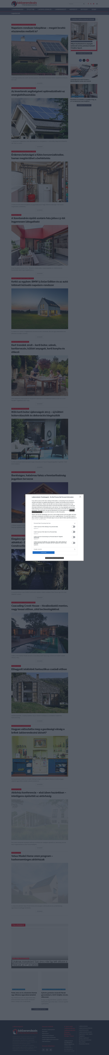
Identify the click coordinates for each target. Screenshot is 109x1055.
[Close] (80, 497)
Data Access (54, 558)
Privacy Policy (60, 558)
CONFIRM (43, 552)
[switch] (73, 527)
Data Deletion (48, 558)
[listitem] (54, 523)
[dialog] (54, 527)
